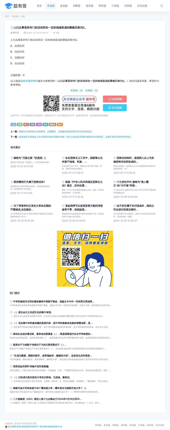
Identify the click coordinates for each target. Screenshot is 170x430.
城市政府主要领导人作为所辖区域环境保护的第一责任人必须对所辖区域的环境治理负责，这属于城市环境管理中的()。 (76, 136)
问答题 (150, 425)
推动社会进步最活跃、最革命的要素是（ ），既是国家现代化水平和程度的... (53, 333)
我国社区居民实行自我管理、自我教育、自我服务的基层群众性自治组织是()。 (56, 131)
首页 (7, 16)
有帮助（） (78, 90)
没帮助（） (92, 90)
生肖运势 (159, 425)
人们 (13, 124)
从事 (20, 124)
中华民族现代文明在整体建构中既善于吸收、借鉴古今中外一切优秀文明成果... (53, 301)
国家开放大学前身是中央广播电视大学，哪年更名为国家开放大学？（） (50, 388)
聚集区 (52, 124)
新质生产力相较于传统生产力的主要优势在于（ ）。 (40, 344)
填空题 (124, 425)
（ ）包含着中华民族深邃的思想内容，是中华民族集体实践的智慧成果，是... (53, 323)
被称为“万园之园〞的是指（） (30, 157)
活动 (32, 124)
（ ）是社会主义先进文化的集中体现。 (33, 312)
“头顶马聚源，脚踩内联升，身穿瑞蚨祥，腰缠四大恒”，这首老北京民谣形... (52, 355)
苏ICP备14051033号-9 (50, 426)
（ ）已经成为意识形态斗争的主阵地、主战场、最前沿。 (42, 377)
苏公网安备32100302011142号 (23, 426)
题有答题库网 (27, 80)
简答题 (132, 425)
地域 (39, 124)
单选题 (15, 16)
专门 (26, 124)
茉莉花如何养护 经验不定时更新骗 (31, 366)
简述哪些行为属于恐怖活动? (29, 181)
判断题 (115, 425)
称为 (60, 124)
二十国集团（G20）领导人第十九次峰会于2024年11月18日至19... (47, 399)
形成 (45, 124)
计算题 (141, 425)
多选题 (107, 425)
